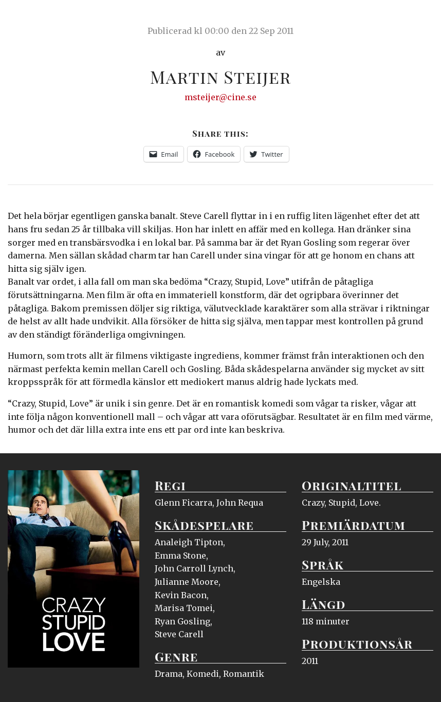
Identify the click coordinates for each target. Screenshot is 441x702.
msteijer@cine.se (220, 97)
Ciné (32, 18)
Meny (420, 18)
